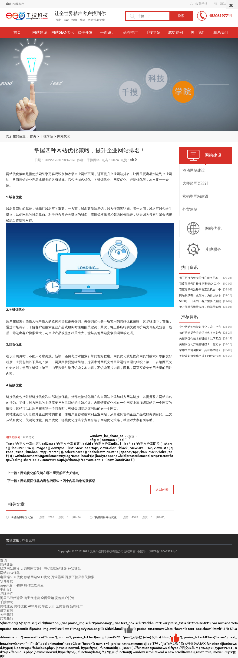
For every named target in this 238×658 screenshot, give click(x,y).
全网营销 (47, 598)
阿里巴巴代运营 (11, 598)
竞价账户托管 (64, 598)
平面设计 (107, 32)
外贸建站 (74, 569)
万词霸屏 (57, 577)
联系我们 (220, 32)
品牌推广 (130, 32)
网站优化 (63, 136)
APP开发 (34, 606)
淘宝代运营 (32, 598)
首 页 (3, 560)
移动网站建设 (10, 569)
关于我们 (198, 32)
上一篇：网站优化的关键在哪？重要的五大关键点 (43, 473)
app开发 (6, 585)
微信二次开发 (34, 585)
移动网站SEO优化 (37, 577)
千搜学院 (152, 32)
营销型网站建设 (55, 569)
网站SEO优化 (62, 32)
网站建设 (39, 32)
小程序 (18, 585)
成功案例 (175, 32)
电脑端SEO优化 (11, 577)
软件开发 (85, 32)
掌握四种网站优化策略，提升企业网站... (105, 518)
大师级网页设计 (31, 569)
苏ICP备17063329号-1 (163, 551)
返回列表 (162, 490)
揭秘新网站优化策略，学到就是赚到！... (22, 518)
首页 (17, 32)
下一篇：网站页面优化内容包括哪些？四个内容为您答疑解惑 (51, 481)
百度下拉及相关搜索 (79, 577)
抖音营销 (28, 540)
